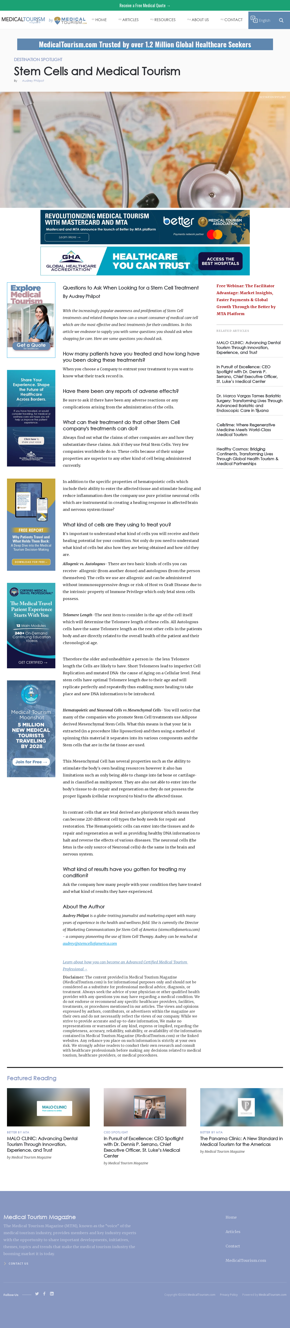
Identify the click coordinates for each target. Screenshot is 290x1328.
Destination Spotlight (273, 97)
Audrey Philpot (33, 80)
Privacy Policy (229, 1295)
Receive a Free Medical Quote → (145, 5)
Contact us (18, 1264)
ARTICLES (130, 19)
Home (231, 1217)
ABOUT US (200, 19)
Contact (233, 1246)
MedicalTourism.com (246, 1260)
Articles (233, 1231)
